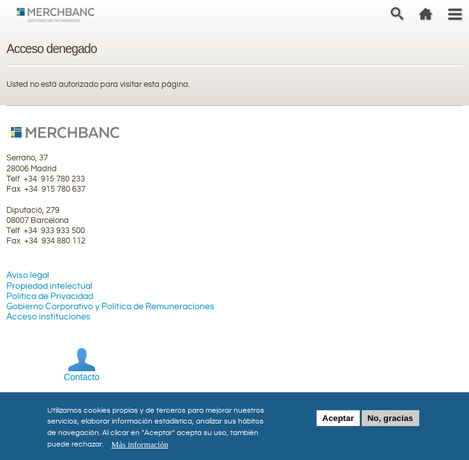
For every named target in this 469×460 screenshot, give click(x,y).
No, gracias (390, 421)
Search (397, 13)
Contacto (82, 377)
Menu (454, 13)
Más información (140, 447)
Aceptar (338, 421)
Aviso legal (27, 275)
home (425, 13)
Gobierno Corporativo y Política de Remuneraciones (110, 306)
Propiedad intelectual (49, 286)
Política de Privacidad (49, 296)
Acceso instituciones (48, 316)
